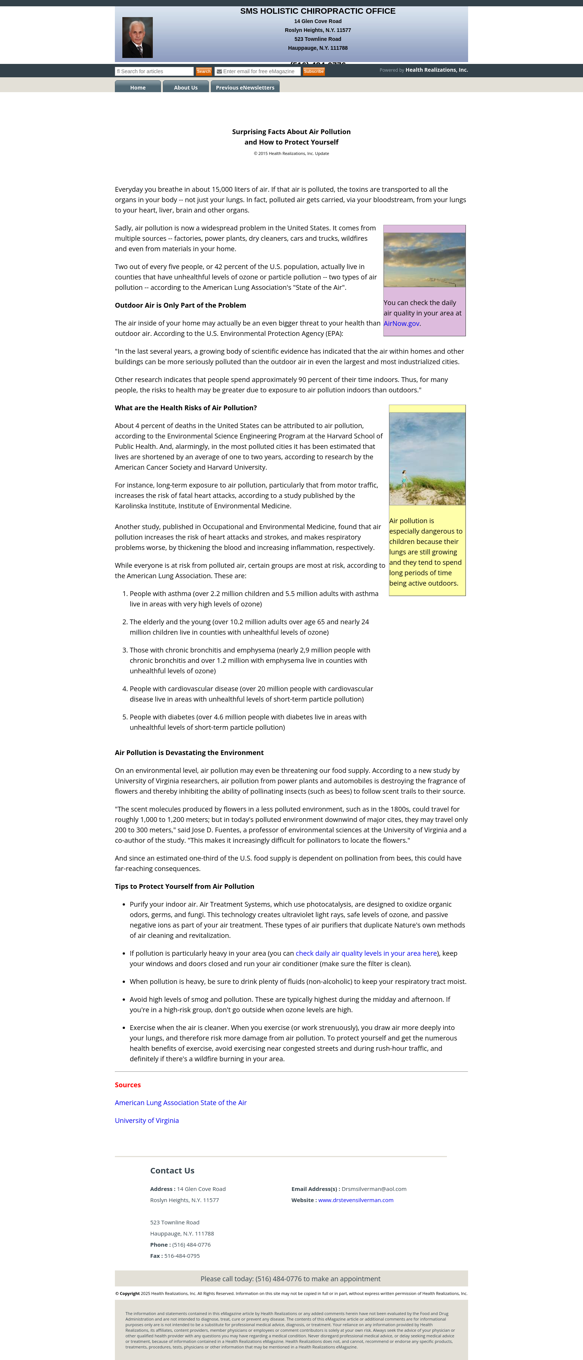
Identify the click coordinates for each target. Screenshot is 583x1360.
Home (137, 87)
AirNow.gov (401, 323)
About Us (186, 87)
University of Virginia (147, 1120)
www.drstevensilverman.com (355, 1200)
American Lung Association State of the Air (181, 1102)
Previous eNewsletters (245, 87)
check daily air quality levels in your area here (366, 953)
